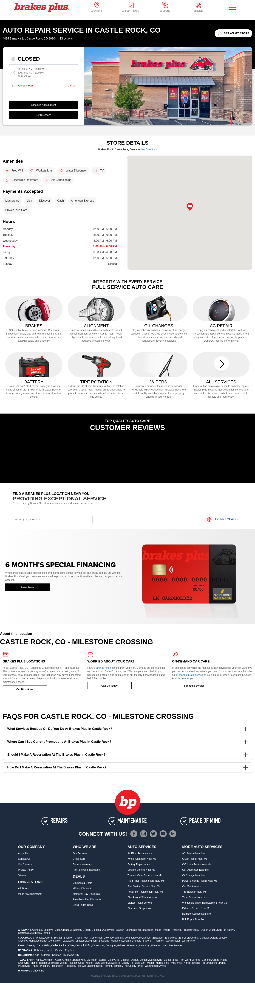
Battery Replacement (139, 864)
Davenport (98, 945)
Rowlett (108, 965)
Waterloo (156, 945)
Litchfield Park (133, 929)
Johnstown (55, 940)
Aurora (48, 937)
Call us (71, 85)
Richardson (56, 965)
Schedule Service (194, 685)
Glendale (96, 929)
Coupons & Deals (82, 882)
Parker (128, 940)
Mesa (158, 929)
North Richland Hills (194, 962)
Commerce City (132, 937)
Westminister (173, 940)
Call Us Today (109, 685)
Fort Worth (186, 959)
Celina (102, 959)
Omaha (59, 950)
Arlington (48, 959)
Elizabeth (158, 937)
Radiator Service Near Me (196, 913)
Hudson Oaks (76, 962)
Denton (144, 959)
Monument (117, 940)
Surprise (36, 932)
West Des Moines (172, 945)
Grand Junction (219, 937)
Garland (206, 959)
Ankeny (31, 945)
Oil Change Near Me (193, 875)
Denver (147, 937)
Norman (56, 955)
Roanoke (70, 965)
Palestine (212, 962)
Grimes (121, 945)
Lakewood (68, 940)
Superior (147, 940)
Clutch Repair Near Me (194, 858)
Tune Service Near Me (194, 897)
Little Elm (140, 962)
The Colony (129, 965)
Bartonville (79, 959)
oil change (181, 674)
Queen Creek (208, 929)
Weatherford (152, 965)
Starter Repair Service (140, 902)
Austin (67, 959)
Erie (181, 937)
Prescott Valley (191, 929)
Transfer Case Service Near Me (145, 875)
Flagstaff (76, 929)
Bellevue (39, 950)
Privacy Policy (25, 869)
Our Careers (25, 864)
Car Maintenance (191, 886)
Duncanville (155, 959)
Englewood (171, 937)
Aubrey (59, 959)
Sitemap (22, 875)
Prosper (44, 965)
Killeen (89, 962)
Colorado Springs (113, 937)
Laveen (120, 929)
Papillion (69, 950)
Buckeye (48, 929)
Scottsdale (24, 932)
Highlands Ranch (38, 940)
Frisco (196, 959)
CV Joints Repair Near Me (196, 864)
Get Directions (43, 115)
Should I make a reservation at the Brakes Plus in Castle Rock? (127, 754)
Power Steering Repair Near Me (199, 880)
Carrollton (92, 959)
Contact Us (24, 858)
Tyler (140, 965)
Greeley (22, 940)
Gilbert (86, 929)
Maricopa (148, 929)
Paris (222, 962)
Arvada (38, 937)
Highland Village (58, 962)
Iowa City (144, 945)
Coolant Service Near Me (141, 869)
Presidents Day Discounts (87, 899)
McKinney (176, 962)
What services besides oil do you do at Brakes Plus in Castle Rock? (127, 729)
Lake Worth (101, 962)
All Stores (23, 888)
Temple (118, 965)
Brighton (68, 937)
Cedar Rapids (58, 945)
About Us (23, 853)
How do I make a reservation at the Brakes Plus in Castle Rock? (127, 767)
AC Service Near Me (193, 853)
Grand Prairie (219, 959)
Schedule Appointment (43, 104)
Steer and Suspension (140, 908)
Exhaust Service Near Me (196, 908)
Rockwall (81, 965)
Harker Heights (39, 962)
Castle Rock (81, 937)
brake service (195, 674)
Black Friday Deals (83, 904)
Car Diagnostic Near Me (195, 869)
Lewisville (114, 962)
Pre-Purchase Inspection (86, 869)
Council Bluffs (82, 945)
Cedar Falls (43, 945)
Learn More (27, 587)
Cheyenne (38, 970)
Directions (66, 38)
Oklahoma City (71, 955)
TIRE (114, 975)
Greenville (23, 962)
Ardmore (45, 955)
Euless (167, 959)
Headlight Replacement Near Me (145, 891)
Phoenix (176, 929)
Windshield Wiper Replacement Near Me (204, 902)
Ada (37, 955)
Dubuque (111, 945)
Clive (71, 945)
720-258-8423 (25, 85)
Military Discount (82, 888)
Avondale (37, 929)
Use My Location (223, 519)
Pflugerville (24, 965)
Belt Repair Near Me (193, 919)
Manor (150, 962)
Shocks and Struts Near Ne (143, 897)
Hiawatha (132, 945)
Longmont (91, 940)
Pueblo (137, 940)
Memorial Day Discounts (86, 893)
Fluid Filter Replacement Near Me (146, 880)
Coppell (125, 959)
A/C (111, 671)
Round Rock (95, 965)
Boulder (57, 937)
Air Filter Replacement (140, 853)
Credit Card (79, 858)
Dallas (134, 959)
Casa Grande (62, 929)
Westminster (189, 940)
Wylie (163, 965)
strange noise (103, 667)
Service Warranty (82, 864)
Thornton (159, 940)
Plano (35, 965)
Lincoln (49, 950)
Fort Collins (191, 937)
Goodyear (108, 929)
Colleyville (113, 959)
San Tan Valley (225, 929)
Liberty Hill (127, 962)
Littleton (80, 940)
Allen (31, 959)
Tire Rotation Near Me (194, 891)
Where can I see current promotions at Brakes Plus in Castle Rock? (127, 742)
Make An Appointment (30, 893)
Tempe (46, 932)
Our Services (80, 853)
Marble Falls (162, 962)
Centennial (96, 937)
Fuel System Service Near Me (144, 886)
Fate (175, 959)
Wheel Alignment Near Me (142, 858)
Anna (39, 959)
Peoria (166, 929)
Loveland (104, 940)
